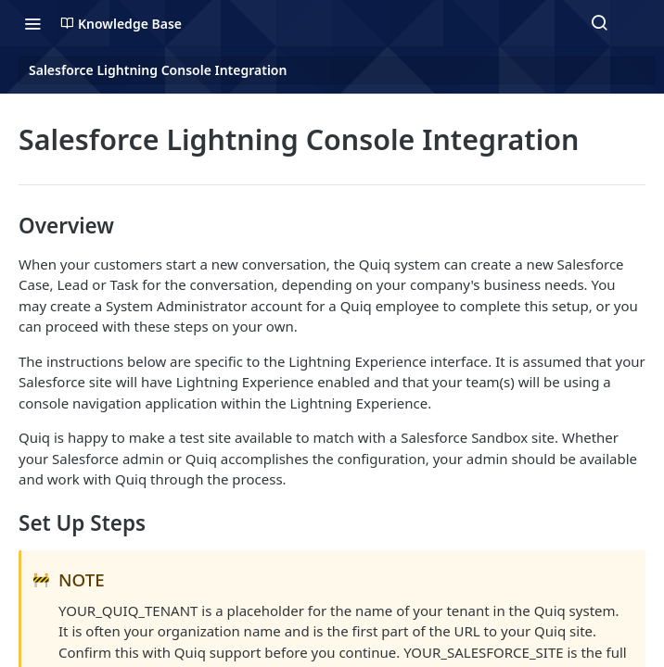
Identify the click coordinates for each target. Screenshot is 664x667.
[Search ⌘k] (599, 23)
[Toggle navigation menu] (32, 23)
